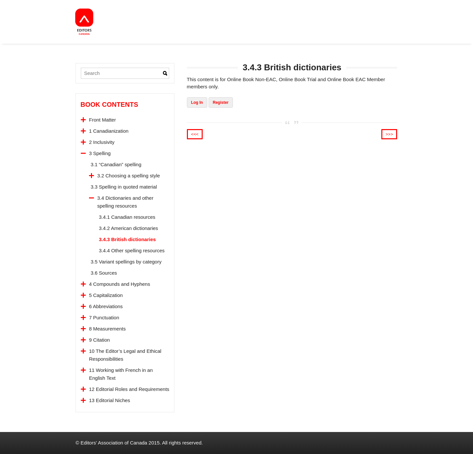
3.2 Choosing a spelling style (128, 175)
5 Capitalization (106, 295)
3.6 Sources (104, 273)
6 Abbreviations (106, 306)
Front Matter (102, 120)
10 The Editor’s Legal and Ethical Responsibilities (125, 355)
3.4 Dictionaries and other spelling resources (125, 202)
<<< (195, 134)
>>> (389, 134)
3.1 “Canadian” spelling (116, 164)
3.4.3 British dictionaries (127, 239)
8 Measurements (107, 328)
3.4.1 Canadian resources (127, 217)
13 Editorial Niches (109, 400)
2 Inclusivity (102, 142)
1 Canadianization (108, 131)
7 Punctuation (104, 317)
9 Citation (99, 340)
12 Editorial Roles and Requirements (129, 389)
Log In (197, 102)
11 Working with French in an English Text (121, 374)
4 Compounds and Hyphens (119, 284)
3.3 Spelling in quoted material (124, 187)
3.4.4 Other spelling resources (132, 250)
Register (221, 102)
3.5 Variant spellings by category (126, 261)
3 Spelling (100, 153)
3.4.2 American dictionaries (128, 228)
